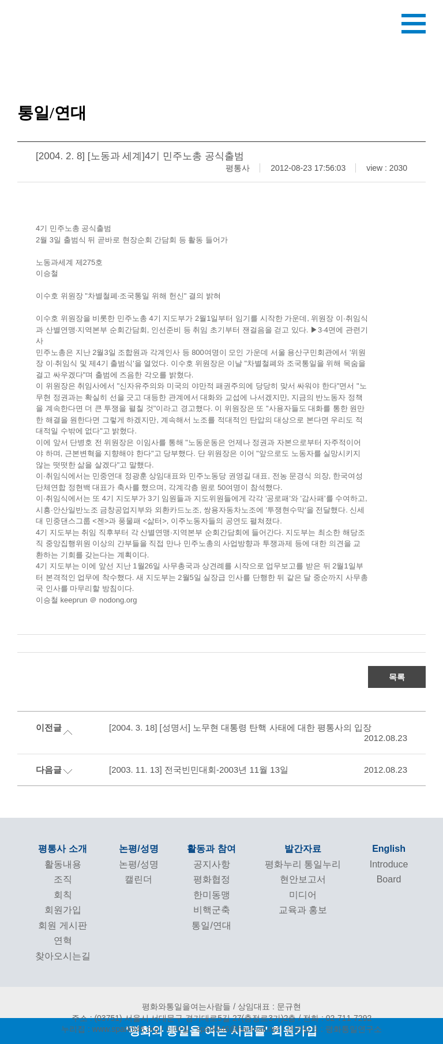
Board (389, 879)
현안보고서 (303, 879)
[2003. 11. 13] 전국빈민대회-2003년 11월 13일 (198, 769)
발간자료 (302, 849)
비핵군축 (211, 910)
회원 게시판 (62, 925)
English (389, 849)
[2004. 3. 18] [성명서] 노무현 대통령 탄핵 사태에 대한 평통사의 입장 (240, 727)
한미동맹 (211, 895)
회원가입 (62, 910)
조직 (63, 879)
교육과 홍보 (303, 910)
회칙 (63, 895)
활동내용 (62, 864)
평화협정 (211, 879)
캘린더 (138, 879)
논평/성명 (138, 849)
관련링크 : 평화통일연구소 (334, 1029)
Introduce (389, 864)
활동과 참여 (211, 849)
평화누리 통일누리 (303, 864)
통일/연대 (211, 925)
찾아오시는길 (63, 956)
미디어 (303, 895)
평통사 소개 (62, 849)
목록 (397, 677)
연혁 (63, 940)
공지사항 (211, 864)
